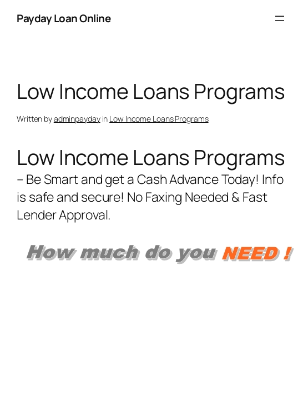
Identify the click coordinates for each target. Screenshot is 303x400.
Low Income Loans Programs (159, 118)
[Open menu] (279, 18)
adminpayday (77, 118)
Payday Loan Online (63, 18)
